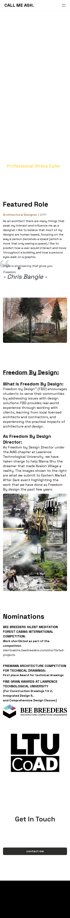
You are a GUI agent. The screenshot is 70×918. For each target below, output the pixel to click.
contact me (35, 851)
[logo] (19, 5)
